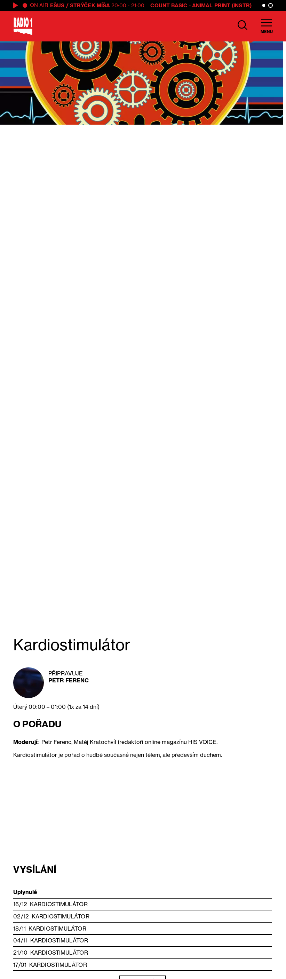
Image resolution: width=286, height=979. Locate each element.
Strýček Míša (90, 5)
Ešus (57, 5)
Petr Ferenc (68, 680)
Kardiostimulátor (59, 904)
